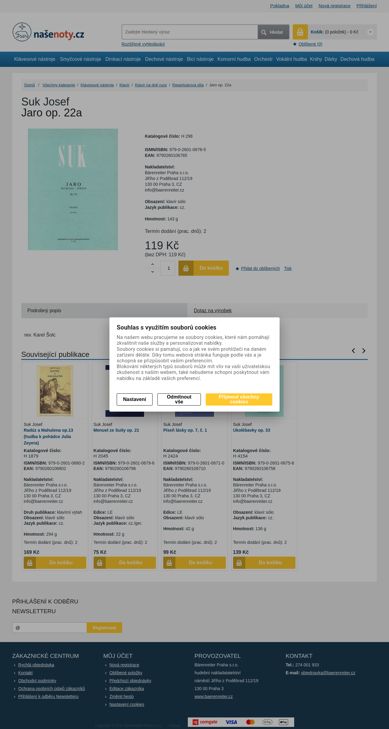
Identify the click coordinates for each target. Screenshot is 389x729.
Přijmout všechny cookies (239, 399)
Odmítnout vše (179, 399)
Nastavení (134, 399)
